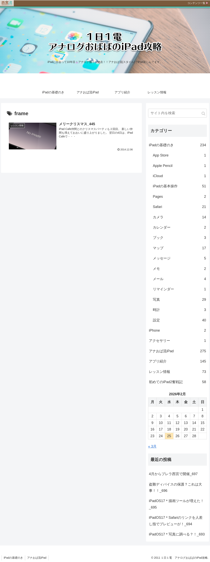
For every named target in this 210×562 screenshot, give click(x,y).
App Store (179, 155)
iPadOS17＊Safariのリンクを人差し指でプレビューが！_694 (176, 521)
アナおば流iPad (177, 351)
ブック (179, 238)
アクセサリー (177, 341)
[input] (177, 113)
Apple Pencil (179, 166)
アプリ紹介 (177, 361)
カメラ (179, 217)
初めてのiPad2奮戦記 (177, 382)
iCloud (179, 176)
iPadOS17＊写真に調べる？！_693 (177, 534)
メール (179, 279)
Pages (179, 196)
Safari (179, 207)
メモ (179, 269)
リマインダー (179, 289)
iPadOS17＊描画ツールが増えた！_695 (176, 504)
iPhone (177, 330)
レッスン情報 (177, 372)
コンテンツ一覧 (196, 3)
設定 (179, 320)
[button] (203, 113)
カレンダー (179, 227)
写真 (179, 299)
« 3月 (152, 446)
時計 (179, 310)
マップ (179, 248)
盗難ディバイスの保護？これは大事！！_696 (175, 487)
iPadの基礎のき (177, 145)
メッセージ (179, 258)
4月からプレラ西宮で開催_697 (173, 474)
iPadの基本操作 (179, 186)
